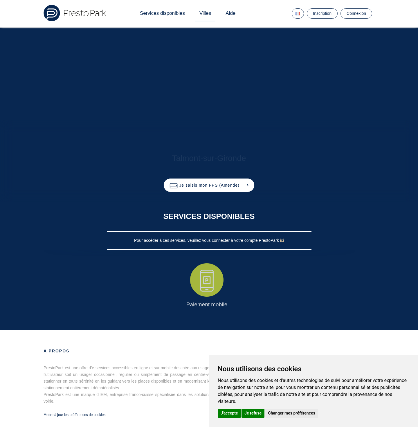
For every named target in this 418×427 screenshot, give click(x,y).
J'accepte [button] (229, 413)
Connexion (356, 13)
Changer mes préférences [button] (291, 413)
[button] (208, 185)
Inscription (322, 13)
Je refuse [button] (253, 413)
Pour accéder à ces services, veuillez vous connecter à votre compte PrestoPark (207, 240)
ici (282, 240)
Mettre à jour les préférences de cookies (74, 415)
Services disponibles (162, 13)
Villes (205, 13)
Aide (230, 13)
